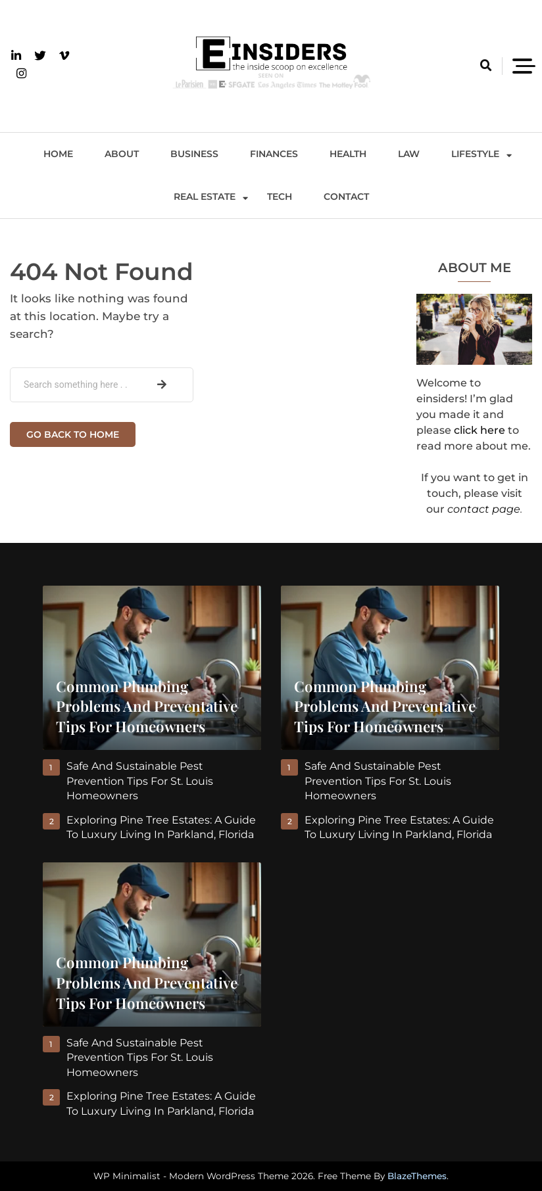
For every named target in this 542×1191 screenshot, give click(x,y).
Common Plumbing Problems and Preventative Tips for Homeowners (146, 706)
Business (194, 154)
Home (58, 154)
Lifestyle (475, 154)
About (122, 154)
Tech (279, 196)
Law (409, 154)
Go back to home (72, 434)
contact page (483, 509)
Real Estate (204, 196)
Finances (274, 154)
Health (348, 154)
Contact (346, 196)
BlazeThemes (417, 1176)
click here (479, 430)
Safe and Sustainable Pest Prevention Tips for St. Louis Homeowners (140, 781)
